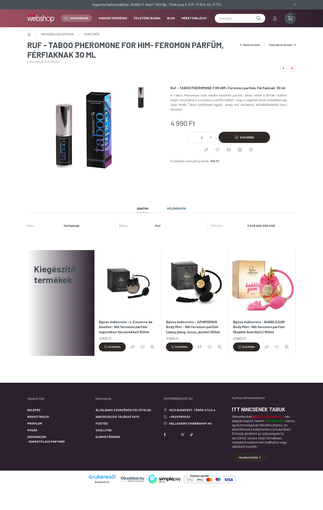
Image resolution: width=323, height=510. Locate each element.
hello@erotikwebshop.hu (190, 423)
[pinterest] (292, 68)
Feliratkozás (250, 457)
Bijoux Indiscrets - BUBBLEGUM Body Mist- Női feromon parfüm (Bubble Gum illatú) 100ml (259, 327)
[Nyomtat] (239, 149)
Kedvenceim (36, 437)
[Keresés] (240, 18)
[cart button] (290, 18)
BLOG (171, 18)
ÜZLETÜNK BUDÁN (147, 18)
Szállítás (104, 430)
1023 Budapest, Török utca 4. (192, 410)
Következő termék (282, 44)
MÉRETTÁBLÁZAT (194, 18)
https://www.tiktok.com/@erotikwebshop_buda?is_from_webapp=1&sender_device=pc (191, 434)
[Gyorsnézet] (152, 346)
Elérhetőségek (108, 437)
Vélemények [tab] (176, 208)
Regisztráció (38, 417)
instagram (182, 434)
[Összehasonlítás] (206, 149)
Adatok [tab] (143, 208)
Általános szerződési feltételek (123, 410)
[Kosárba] (244, 137)
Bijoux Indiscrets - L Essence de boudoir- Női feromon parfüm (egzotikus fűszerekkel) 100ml (126, 327)
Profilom (34, 423)
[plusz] (210, 137)
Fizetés (102, 423)
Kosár (32, 430)
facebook (164, 434)
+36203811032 (179, 417)
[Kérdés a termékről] (250, 149)
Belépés (33, 410)
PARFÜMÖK (92, 34)
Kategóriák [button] (76, 18)
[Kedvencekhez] (217, 149)
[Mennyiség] (201, 137)
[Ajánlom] (228, 149)
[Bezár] (294, 4)
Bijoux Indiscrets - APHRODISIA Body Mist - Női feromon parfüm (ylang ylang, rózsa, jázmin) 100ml (193, 327)
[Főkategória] (29, 34)
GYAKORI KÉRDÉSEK (113, 18)
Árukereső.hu (102, 482)
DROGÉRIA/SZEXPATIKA (57, 34)
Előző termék (250, 44)
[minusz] (193, 137)
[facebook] (283, 68)
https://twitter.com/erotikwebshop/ (173, 434)
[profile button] (274, 18)
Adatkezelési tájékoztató (117, 417)
